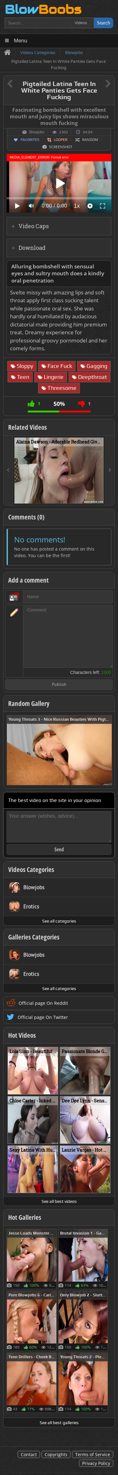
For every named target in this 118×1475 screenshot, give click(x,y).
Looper (60, 139)
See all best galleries (59, 1422)
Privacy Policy (96, 1463)
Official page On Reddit (43, 1003)
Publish (59, 684)
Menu (20, 41)
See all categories (59, 920)
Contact (29, 1454)
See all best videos (59, 1201)
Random (90, 139)
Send (59, 849)
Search (103, 22)
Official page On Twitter (43, 1017)
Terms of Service (92, 1454)
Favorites (29, 139)
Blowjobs (36, 132)
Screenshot (60, 147)
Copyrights (56, 1454)
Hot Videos (22, 1035)
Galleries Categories (33, 937)
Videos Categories (31, 869)
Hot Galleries (24, 1217)
